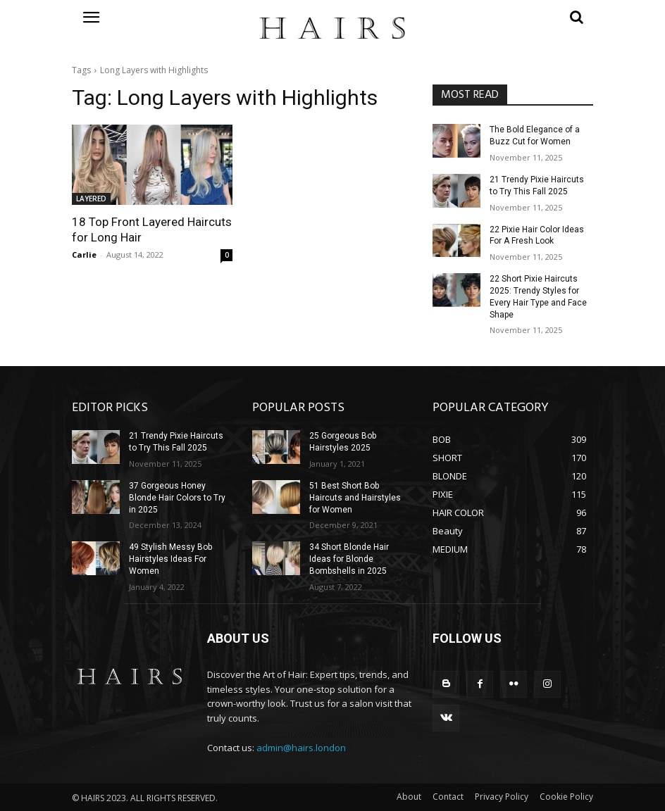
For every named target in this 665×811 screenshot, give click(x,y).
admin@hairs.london (301, 747)
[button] (513, 17)
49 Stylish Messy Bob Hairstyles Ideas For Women (170, 559)
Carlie (84, 254)
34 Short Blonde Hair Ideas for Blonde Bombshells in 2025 (349, 559)
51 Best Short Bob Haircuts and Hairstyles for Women (355, 498)
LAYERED (91, 198)
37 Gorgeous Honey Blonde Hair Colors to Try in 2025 (177, 498)
